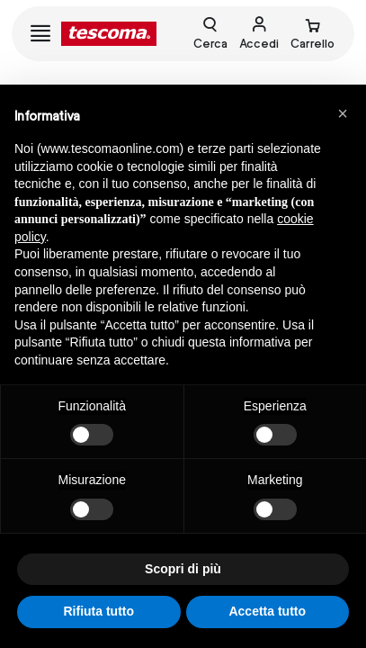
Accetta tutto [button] (267, 611)
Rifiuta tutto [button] (98, 611)
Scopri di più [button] (183, 569)
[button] (342, 113)
